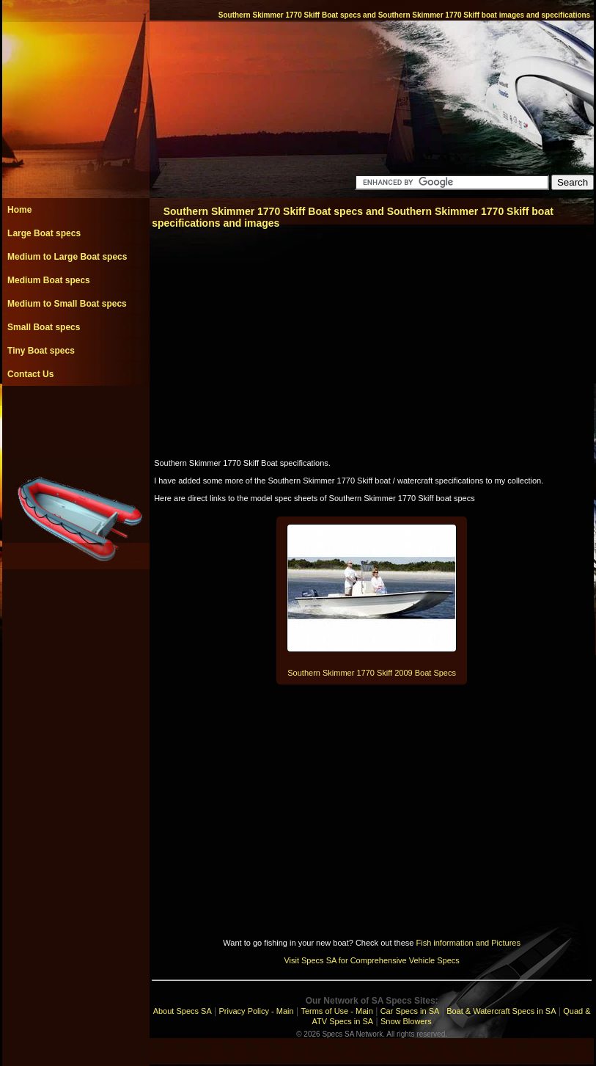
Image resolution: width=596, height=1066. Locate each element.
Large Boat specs (44, 233)
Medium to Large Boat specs (67, 257)
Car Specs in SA (410, 1011)
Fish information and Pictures (468, 942)
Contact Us (30, 374)
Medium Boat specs (48, 280)
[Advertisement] (75, 419)
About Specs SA (182, 1011)
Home (19, 210)
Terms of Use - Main (336, 1011)
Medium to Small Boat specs (67, 304)
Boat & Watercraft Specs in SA (501, 1011)
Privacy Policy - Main (256, 1011)
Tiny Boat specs (41, 351)
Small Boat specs (43, 327)
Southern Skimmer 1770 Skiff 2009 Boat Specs (371, 672)
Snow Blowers (406, 1021)
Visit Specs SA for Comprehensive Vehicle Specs (371, 960)
